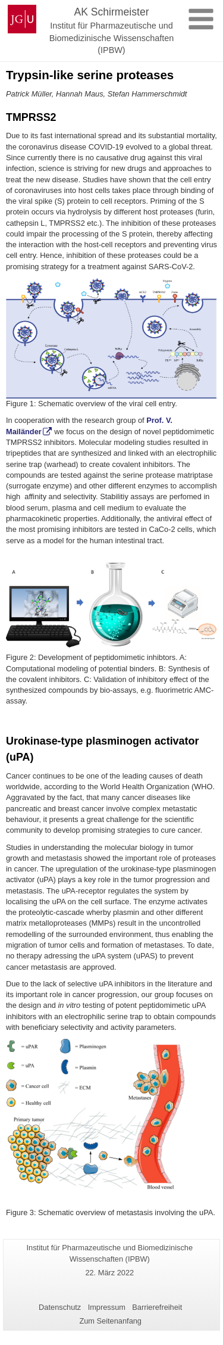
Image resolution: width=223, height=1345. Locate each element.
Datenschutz (60, 1307)
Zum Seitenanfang (110, 1320)
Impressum (106, 1307)
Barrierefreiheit (157, 1307)
